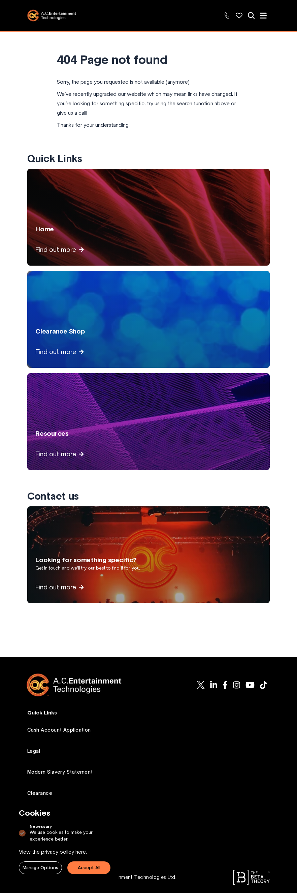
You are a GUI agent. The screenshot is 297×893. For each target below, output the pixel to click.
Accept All (89, 867)
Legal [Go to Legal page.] (33, 751)
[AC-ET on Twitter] (200, 685)
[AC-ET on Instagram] (236, 685)
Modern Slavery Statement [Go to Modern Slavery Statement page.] (60, 772)
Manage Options (40, 867)
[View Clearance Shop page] (148, 319)
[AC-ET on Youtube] (250, 685)
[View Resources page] (148, 421)
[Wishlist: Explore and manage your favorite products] (239, 15)
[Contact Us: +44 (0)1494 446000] (227, 15)
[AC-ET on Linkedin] (213, 685)
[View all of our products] (251, 15)
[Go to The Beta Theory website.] (251, 877)
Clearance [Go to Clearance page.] (39, 793)
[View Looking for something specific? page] (148, 554)
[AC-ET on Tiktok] (263, 685)
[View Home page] (148, 217)
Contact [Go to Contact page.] (37, 835)
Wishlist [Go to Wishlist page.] (36, 814)
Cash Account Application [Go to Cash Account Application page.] (59, 730)
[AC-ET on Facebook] (225, 685)
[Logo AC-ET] (79, 685)
